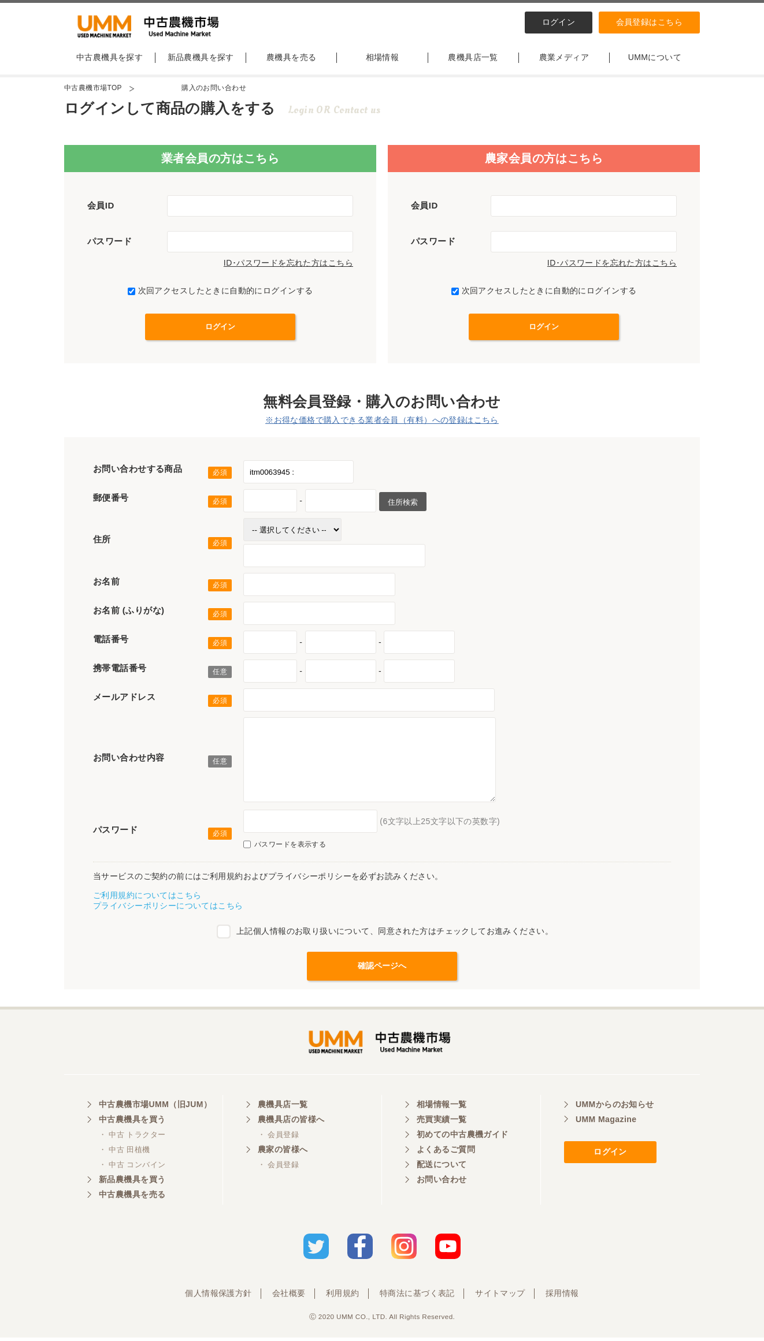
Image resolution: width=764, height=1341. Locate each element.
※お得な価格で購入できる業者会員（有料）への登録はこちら (382, 422)
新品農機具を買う (132, 1183)
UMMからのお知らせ (615, 1108)
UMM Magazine (606, 1123)
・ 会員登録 (278, 1138)
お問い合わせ (442, 1183)
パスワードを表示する (284, 846)
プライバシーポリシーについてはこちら (168, 907)
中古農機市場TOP (93, 90)
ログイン (559, 22)
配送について (442, 1168)
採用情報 (562, 1296)
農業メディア (564, 59)
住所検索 (403, 504)
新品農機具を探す (201, 59)
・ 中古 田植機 (124, 1153)
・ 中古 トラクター (132, 1138)
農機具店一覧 (473, 59)
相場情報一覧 (442, 1108)
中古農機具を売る (132, 1198)
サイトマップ (500, 1296)
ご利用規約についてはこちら (147, 897)
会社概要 (289, 1296)
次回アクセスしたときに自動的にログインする (220, 292)
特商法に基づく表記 (417, 1296)
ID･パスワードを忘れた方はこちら (288, 265)
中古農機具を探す (109, 59)
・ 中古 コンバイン (132, 1168)
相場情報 (382, 59)
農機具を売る (291, 59)
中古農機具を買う (132, 1123)
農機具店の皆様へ (291, 1123)
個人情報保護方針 (218, 1296)
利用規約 (342, 1296)
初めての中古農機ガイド (463, 1138)
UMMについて (654, 59)
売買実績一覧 (442, 1123)
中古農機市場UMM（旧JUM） (155, 1108)
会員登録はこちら (649, 22)
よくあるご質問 (446, 1153)
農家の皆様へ (283, 1153)
